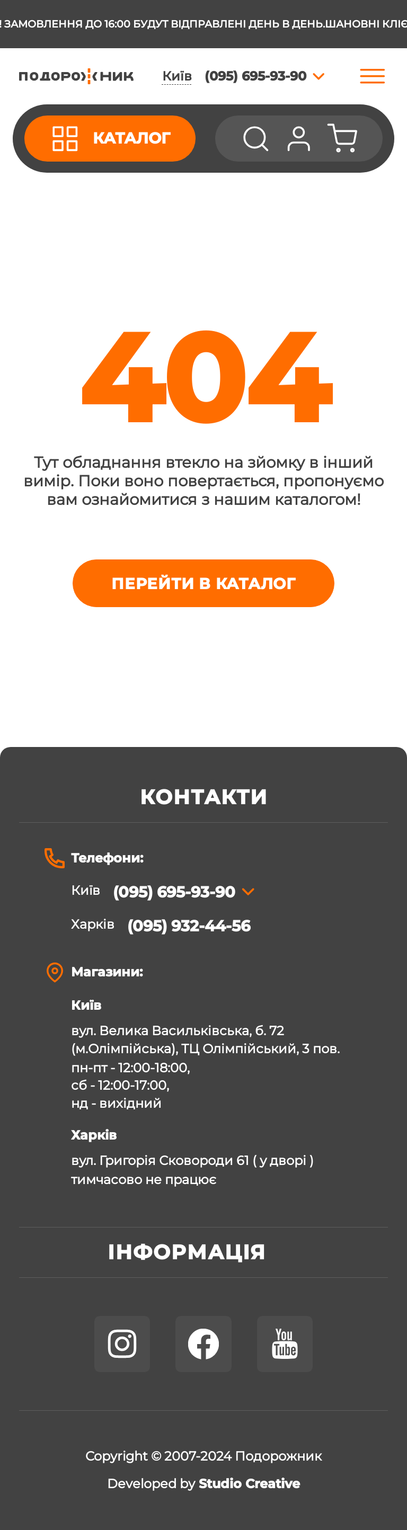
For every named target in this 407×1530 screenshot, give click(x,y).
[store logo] (76, 76)
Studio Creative (249, 1483)
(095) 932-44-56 (188, 926)
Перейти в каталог (203, 583)
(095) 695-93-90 (174, 892)
